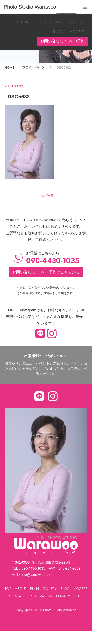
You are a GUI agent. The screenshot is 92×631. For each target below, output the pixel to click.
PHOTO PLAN (50, 22)
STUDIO (24, 22)
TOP (8, 588)
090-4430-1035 (52, 260)
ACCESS (77, 31)
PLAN (34, 588)
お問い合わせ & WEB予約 (62, 41)
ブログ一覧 (46, 195)
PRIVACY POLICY (69, 596)
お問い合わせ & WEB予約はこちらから (46, 272)
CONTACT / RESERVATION (31, 596)
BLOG (57, 31)
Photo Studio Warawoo (59, 610)
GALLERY (77, 22)
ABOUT (20, 588)
